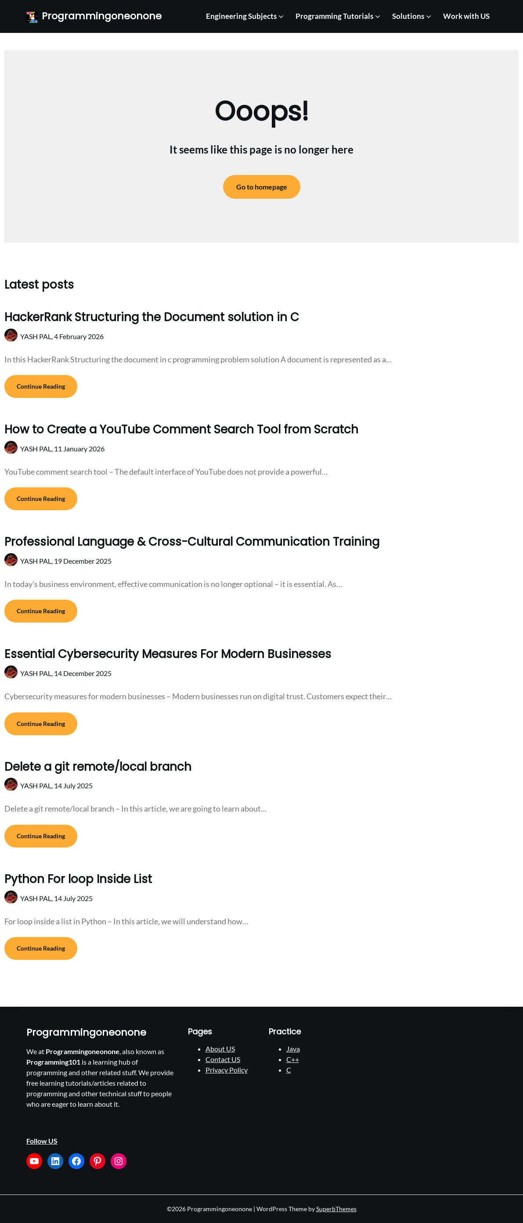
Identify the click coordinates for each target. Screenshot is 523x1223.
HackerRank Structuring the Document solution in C (151, 317)
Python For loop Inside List (78, 879)
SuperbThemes (336, 1208)
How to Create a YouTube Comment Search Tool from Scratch (181, 429)
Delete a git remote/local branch (97, 767)
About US (220, 1048)
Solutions (408, 16)
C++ (292, 1059)
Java (293, 1048)
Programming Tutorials (334, 16)
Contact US (223, 1059)
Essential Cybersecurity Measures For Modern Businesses (167, 654)
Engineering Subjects (241, 16)
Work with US (466, 16)
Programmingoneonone (102, 16)
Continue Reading (41, 386)
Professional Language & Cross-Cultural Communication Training (191, 542)
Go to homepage (261, 186)
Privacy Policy (227, 1070)
